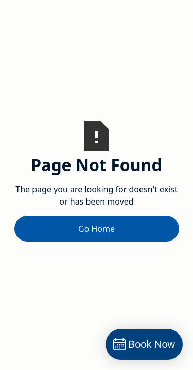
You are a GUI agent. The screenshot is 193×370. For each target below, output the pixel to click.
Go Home (96, 228)
